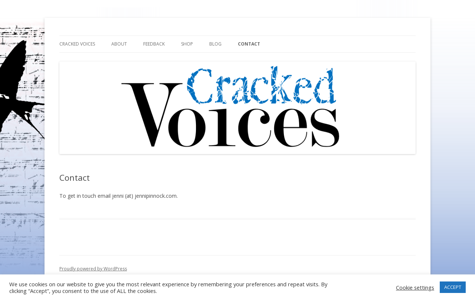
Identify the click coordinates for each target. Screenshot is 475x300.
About (119, 44)
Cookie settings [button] (415, 287)
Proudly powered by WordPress (93, 269)
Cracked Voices (77, 44)
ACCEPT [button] (452, 287)
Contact (249, 44)
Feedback (154, 44)
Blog (215, 44)
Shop (187, 44)
